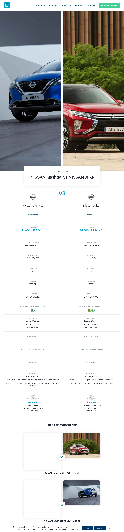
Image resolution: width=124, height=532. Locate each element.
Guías (60, 5)
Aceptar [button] (86, 528)
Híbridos (50, 5)
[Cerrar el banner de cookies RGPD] (112, 528)
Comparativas (74, 5)
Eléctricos (37, 5)
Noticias (88, 5)
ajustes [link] (72, 529)
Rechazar (101, 528)
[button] (108, 5)
